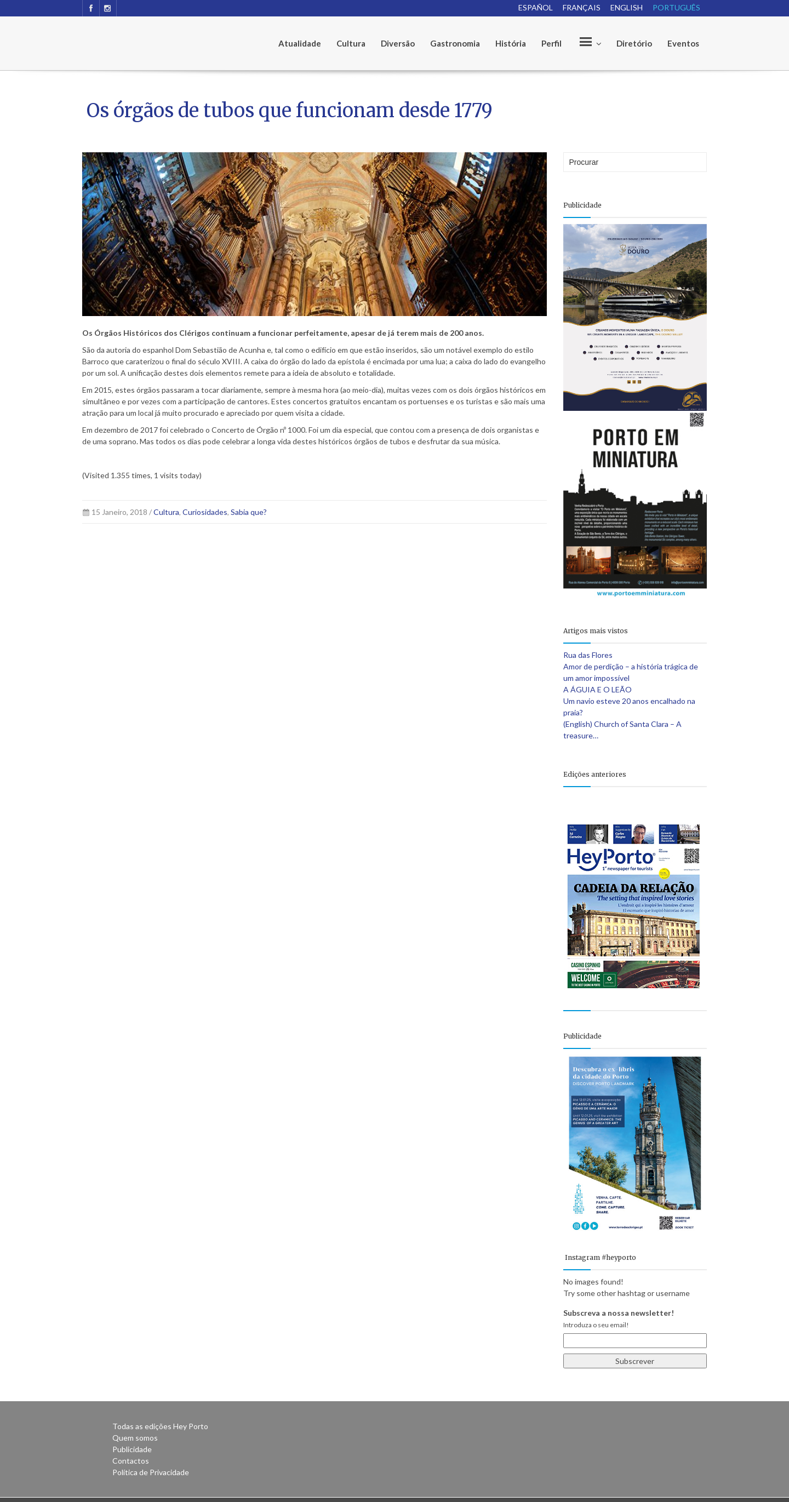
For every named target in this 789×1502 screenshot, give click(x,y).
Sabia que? (249, 512)
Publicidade (132, 1449)
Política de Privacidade (150, 1472)
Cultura (350, 43)
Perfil (551, 43)
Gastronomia (455, 43)
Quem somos (135, 1437)
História (510, 43)
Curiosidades (204, 512)
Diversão (398, 43)
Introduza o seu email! (596, 1325)
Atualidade (299, 43)
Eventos (683, 43)
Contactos (130, 1460)
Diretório (634, 43)
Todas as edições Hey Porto (160, 1426)
